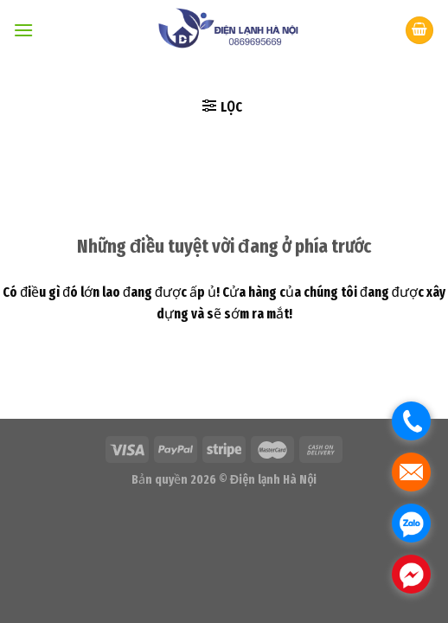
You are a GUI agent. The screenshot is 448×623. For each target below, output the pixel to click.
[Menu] (23, 30)
